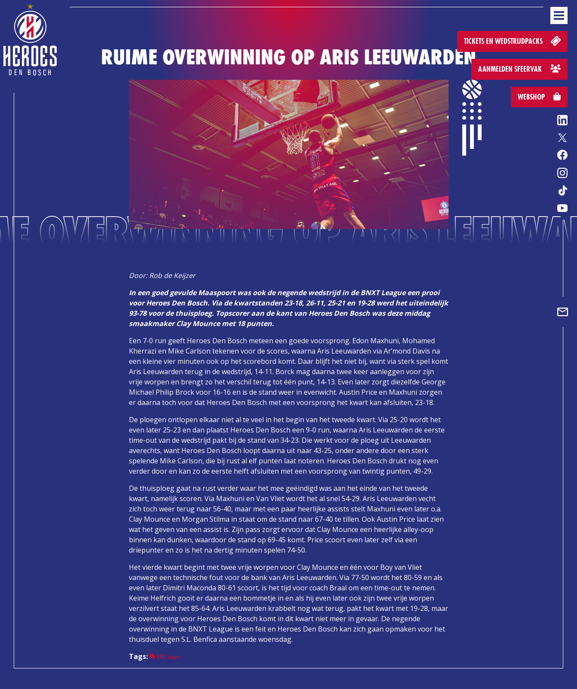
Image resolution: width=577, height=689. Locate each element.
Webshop (539, 96)
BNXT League (165, 656)
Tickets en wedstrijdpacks (513, 40)
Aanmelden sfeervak (519, 68)
